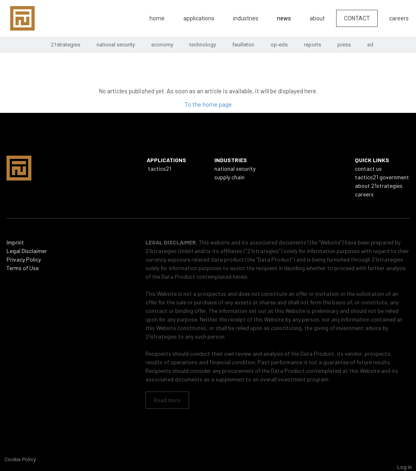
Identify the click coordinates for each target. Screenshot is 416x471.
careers (399, 18)
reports (312, 45)
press (344, 45)
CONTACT (357, 18)
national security (116, 45)
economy (162, 45)
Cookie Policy (20, 459)
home (157, 18)
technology (202, 45)
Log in (404, 467)
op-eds (279, 45)
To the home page (208, 104)
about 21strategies (379, 185)
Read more (167, 399)
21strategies (65, 45)
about (317, 18)
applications (198, 18)
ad (370, 45)
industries (245, 18)
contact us (368, 168)
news (284, 18)
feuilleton (243, 45)
